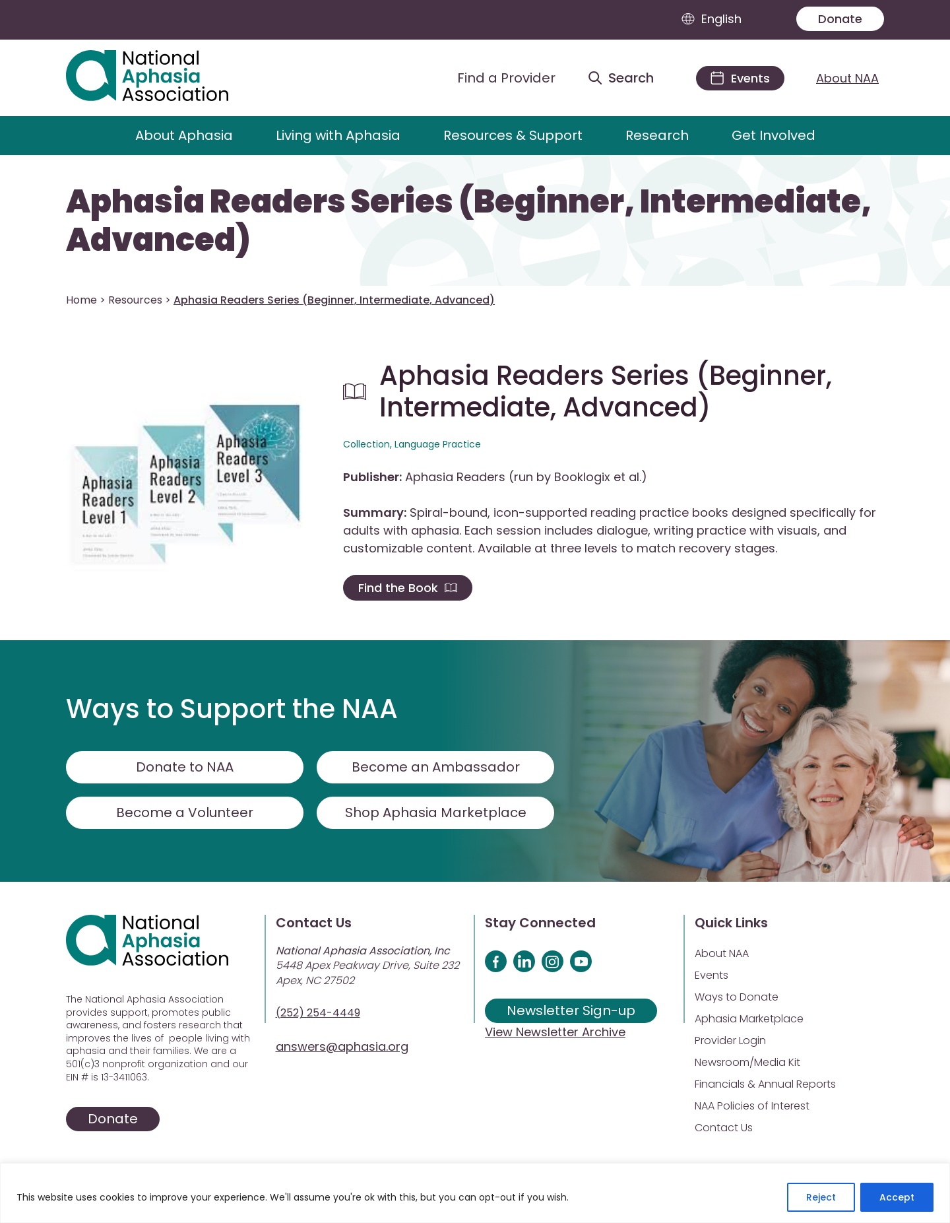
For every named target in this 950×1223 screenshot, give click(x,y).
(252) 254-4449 (318, 1012)
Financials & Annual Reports (765, 1084)
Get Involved (773, 135)
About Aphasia (184, 135)
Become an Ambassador (436, 767)
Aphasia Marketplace (749, 1018)
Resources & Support (513, 135)
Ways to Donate (736, 997)
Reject (821, 1197)
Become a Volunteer (184, 812)
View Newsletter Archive (555, 1032)
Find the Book (407, 587)
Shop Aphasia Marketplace (435, 812)
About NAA (847, 78)
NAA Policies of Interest (752, 1105)
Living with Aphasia (338, 135)
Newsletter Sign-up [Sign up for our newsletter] (571, 1010)
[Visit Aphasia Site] (162, 78)
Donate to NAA (185, 767)
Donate (840, 19)
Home (81, 300)
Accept (896, 1197)
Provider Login (730, 1040)
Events (711, 975)
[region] (475, 1193)
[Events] (740, 78)
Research (657, 135)
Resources (135, 300)
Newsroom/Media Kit (747, 1062)
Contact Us (724, 1127)
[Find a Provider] (496, 78)
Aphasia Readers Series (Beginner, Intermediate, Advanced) (468, 221)
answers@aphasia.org (342, 1046)
